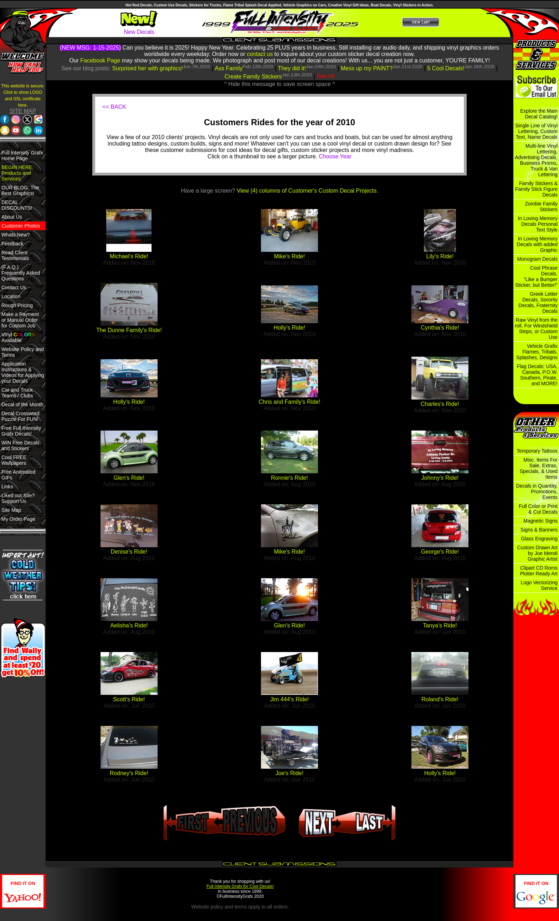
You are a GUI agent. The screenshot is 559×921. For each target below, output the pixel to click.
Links (7, 486)
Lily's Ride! (440, 256)
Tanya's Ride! (440, 625)
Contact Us (13, 287)
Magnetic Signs (540, 521)
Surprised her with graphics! (147, 68)
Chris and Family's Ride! (289, 402)
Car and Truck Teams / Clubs (17, 392)
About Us (11, 217)
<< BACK (114, 107)
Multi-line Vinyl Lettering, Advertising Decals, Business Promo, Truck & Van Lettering (536, 160)
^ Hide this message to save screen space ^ (279, 84)
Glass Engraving (539, 538)
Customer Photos (20, 226)
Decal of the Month (22, 404)
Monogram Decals (537, 259)
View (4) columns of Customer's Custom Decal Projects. (307, 191)
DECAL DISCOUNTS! (16, 205)
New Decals (139, 32)
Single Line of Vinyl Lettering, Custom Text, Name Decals (536, 131)
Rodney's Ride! (129, 773)
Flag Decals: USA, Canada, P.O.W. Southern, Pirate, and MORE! (537, 374)
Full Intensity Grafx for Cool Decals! (240, 886)
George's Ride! (440, 552)
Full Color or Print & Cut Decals (538, 509)
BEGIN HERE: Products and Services (17, 173)
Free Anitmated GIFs (18, 474)
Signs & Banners (539, 530)
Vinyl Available (18, 337)
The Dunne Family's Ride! (129, 330)
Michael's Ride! (129, 256)
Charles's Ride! (440, 404)
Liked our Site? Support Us (18, 498)
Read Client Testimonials (15, 255)
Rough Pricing (17, 305)
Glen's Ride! (129, 478)
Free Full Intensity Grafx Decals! (21, 431)
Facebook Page (100, 60)
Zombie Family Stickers (541, 206)
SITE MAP (23, 111)
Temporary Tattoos (537, 451)
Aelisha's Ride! (129, 625)
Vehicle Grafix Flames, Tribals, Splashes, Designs (537, 351)
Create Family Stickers (253, 76)
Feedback (12, 243)
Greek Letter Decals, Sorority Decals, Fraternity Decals (538, 302)
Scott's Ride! (129, 699)
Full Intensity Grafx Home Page (22, 155)
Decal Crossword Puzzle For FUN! (20, 416)
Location (10, 296)
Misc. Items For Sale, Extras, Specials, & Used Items (538, 468)
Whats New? (15, 235)
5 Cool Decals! (445, 68)
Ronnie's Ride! (289, 478)
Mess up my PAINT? (367, 68)
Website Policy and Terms (22, 352)
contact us (260, 54)
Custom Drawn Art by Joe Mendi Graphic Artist (537, 553)
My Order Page (18, 519)
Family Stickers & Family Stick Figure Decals (536, 189)
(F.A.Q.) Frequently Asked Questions (20, 272)
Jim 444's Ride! (289, 699)
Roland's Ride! (439, 699)
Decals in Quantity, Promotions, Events (537, 491)
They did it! (292, 68)
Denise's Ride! (129, 552)
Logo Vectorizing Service (539, 585)
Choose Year (335, 156)
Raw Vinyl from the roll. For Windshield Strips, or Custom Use (536, 328)
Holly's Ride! (289, 328)
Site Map (11, 510)
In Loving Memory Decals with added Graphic (537, 244)
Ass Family (228, 68)
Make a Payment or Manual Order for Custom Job (20, 320)
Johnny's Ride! (439, 478)
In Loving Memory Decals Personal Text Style (538, 224)
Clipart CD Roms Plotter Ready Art (539, 570)
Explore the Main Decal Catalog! (539, 113)
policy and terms (229, 907)
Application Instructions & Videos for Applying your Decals (22, 372)
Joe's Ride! (290, 773)
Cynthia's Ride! (440, 328)
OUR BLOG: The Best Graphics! (20, 190)
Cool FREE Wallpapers (13, 460)
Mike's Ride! (289, 256)
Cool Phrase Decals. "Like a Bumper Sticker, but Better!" (536, 276)
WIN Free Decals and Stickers (20, 445)
